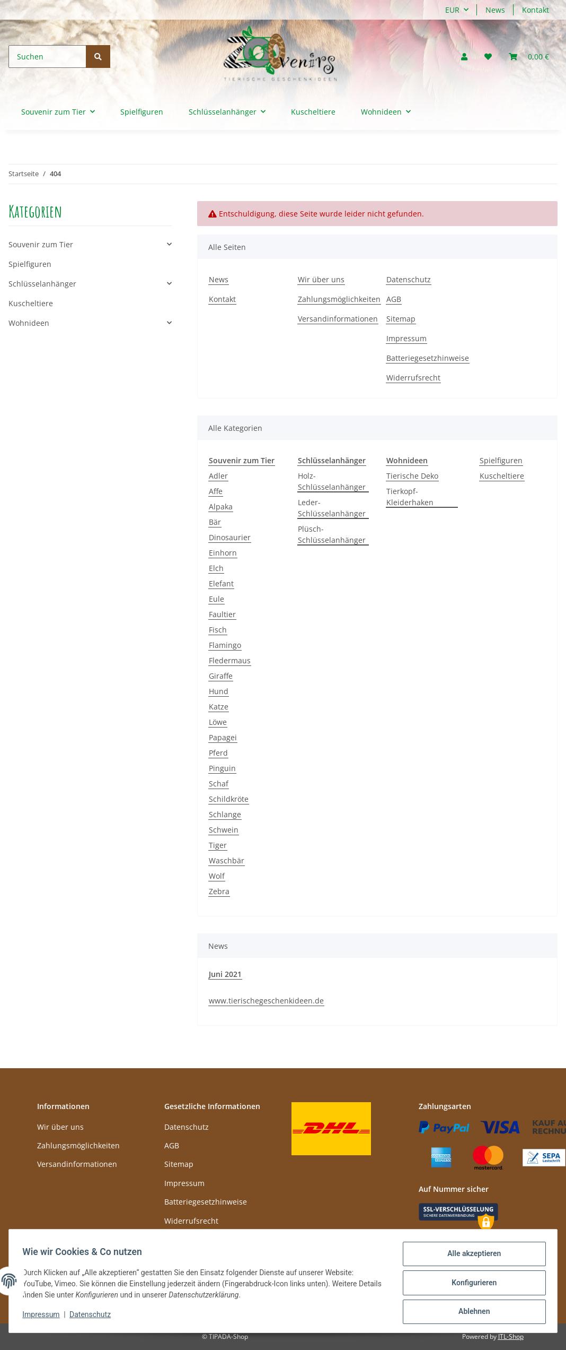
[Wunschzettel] (488, 56)
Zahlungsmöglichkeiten (339, 299)
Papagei (223, 737)
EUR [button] (452, 10)
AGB (393, 299)
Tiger (218, 845)
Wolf (217, 876)
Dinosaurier (230, 537)
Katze (218, 707)
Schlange (225, 814)
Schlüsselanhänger (42, 284)
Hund (218, 691)
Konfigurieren (470, 1284)
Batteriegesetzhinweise (427, 358)
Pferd (218, 753)
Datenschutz (408, 279)
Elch (216, 568)
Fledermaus (230, 660)
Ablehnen (470, 1312)
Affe (216, 491)
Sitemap (400, 319)
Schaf (218, 783)
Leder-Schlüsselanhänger (332, 507)
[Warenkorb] (529, 56)
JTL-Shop (511, 1336)
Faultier (222, 614)
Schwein (223, 830)
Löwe (218, 722)
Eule (216, 599)
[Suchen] (47, 56)
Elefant (221, 583)
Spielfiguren (501, 460)
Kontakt (535, 10)
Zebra (219, 891)
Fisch (218, 630)
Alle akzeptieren (470, 1257)
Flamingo (225, 645)
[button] (464, 56)
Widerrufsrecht (413, 378)
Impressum (406, 338)
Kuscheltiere (502, 476)
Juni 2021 (225, 974)
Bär (215, 522)
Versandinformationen (338, 319)
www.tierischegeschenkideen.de (266, 1001)
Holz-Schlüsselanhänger (332, 481)
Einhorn (223, 553)
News (495, 10)
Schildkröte (229, 799)
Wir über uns (321, 279)
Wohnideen (28, 323)
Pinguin (222, 768)
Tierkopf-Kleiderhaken (410, 496)
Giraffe (221, 676)
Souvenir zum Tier (40, 244)
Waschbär (226, 860)
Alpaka (221, 506)
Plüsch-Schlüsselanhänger (332, 534)
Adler (218, 476)
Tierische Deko (412, 476)
